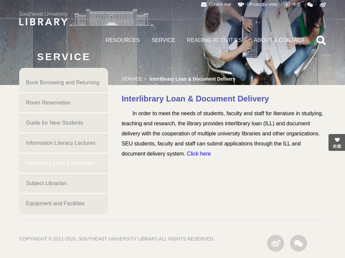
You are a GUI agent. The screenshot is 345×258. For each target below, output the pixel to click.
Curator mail (216, 4)
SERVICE (163, 40)
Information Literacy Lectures (60, 143)
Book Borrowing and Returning (62, 82)
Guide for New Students (54, 123)
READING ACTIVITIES (214, 40)
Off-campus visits (258, 4)
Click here (199, 154)
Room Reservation (48, 102)
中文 (292, 4)
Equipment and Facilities (55, 203)
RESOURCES (123, 40)
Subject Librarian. (47, 183)
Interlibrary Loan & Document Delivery (67, 163)
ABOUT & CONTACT (279, 40)
